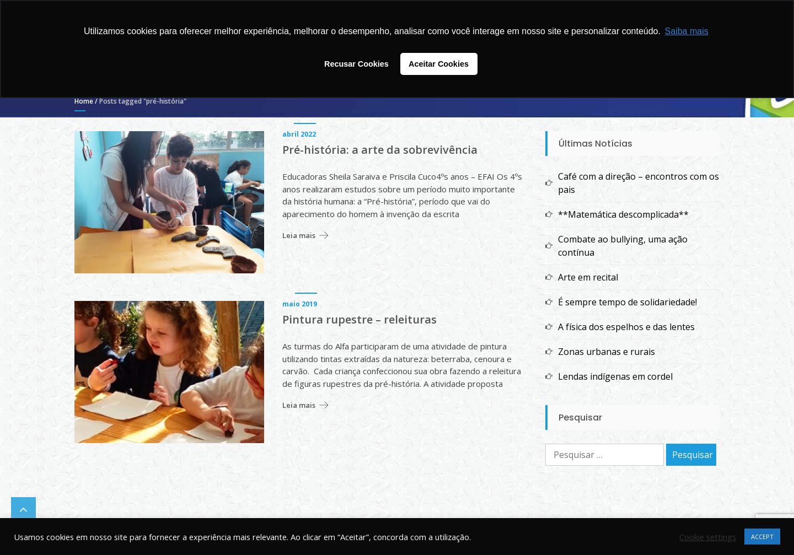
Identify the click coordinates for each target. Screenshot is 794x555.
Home (83, 101)
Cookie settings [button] (707, 537)
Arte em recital (588, 277)
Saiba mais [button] (687, 31)
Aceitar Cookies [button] (439, 64)
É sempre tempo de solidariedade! (627, 302)
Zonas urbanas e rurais (606, 352)
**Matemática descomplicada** (623, 214)
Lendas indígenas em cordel (615, 376)
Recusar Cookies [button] (356, 64)
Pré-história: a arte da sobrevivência (380, 150)
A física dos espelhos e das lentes (626, 327)
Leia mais (298, 235)
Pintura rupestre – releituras (359, 319)
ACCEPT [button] (762, 536)
